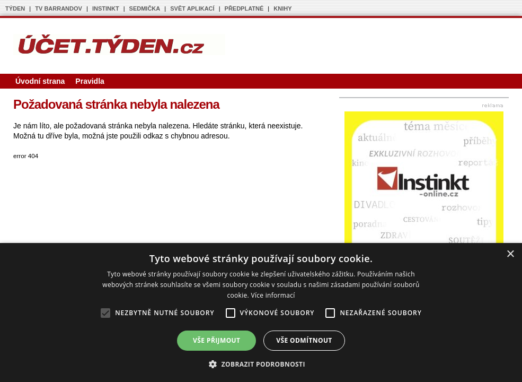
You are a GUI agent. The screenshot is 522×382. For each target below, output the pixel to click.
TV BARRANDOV (58, 8)
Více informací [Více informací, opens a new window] (273, 295)
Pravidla (89, 81)
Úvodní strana (40, 81)
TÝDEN (15, 8)
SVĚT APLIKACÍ (192, 8)
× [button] (510, 254)
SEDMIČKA (145, 8)
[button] (261, 364)
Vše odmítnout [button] (304, 340)
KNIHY (282, 8)
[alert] (261, 312)
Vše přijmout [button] (216, 340)
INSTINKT (105, 8)
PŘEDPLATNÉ (244, 8)
